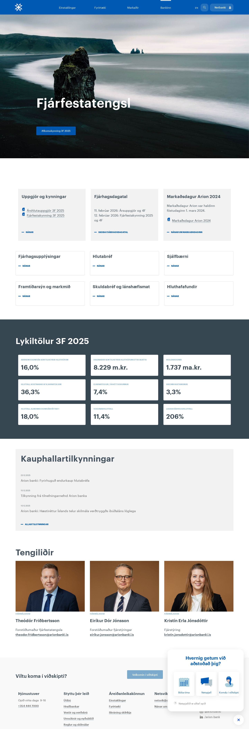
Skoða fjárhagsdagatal (113, 232)
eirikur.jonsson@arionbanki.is (112, 634)
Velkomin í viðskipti (145, 674)
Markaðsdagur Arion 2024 (191, 220)
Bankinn (165, 7)
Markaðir (133, 7)
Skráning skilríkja (120, 712)
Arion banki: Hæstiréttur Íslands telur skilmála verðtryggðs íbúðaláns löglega (78, 510)
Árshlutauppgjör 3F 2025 (45, 210)
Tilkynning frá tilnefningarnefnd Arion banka (54, 495)
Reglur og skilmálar (76, 724)
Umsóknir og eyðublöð (79, 718)
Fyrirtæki (100, 7)
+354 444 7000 (28, 706)
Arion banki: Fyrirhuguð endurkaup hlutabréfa (55, 480)
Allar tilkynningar (36, 524)
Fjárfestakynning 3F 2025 (45, 214)
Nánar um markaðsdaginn (186, 232)
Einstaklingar (67, 7)
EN (196, 7)
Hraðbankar (71, 706)
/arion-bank (210, 716)
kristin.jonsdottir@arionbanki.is (187, 634)
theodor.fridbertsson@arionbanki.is (42, 634)
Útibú (67, 700)
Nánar (29, 232)
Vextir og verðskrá (75, 712)
